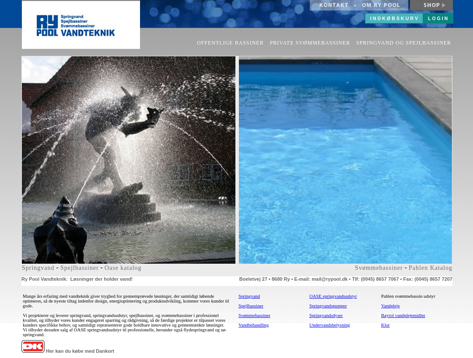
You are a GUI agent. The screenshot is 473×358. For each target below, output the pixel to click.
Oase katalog (123, 268)
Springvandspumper (328, 305)
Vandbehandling (253, 325)
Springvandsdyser (326, 315)
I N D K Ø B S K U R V (394, 18)
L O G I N (438, 18)
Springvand (38, 268)
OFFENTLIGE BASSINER (230, 43)
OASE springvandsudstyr (333, 296)
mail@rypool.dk (329, 279)
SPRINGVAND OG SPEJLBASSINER (403, 43)
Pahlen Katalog (430, 268)
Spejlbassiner (79, 268)
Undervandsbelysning (329, 325)
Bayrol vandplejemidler (403, 315)
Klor (385, 325)
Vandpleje (390, 305)
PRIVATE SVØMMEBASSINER (310, 43)
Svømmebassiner (379, 268)
